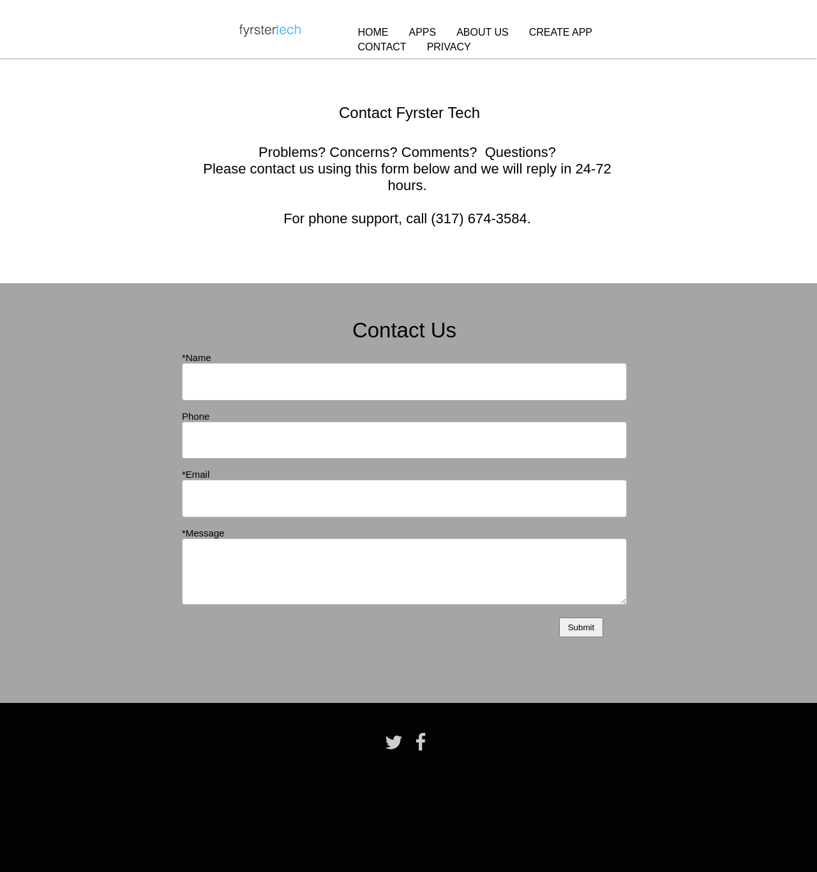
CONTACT (382, 46)
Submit (581, 627)
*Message (203, 533)
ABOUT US (482, 32)
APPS (423, 32)
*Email (195, 474)
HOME (373, 32)
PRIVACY (449, 46)
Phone (195, 416)
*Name (196, 357)
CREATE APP (560, 32)
